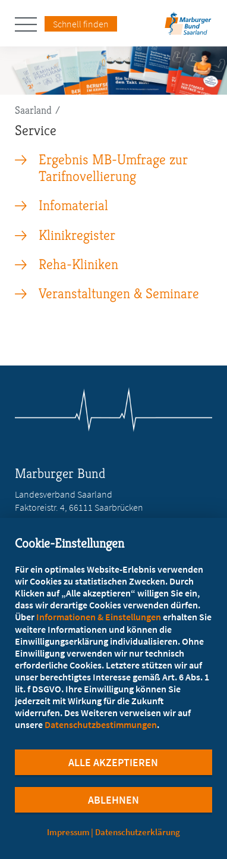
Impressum (68, 832)
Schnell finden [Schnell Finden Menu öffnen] (81, 24)
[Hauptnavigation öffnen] (30, 24)
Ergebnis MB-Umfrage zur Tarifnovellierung (113, 168)
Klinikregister (77, 235)
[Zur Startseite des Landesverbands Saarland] (188, 27)
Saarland (33, 110)
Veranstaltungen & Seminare (119, 293)
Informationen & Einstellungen (98, 617)
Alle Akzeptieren (113, 762)
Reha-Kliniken (78, 264)
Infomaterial (73, 205)
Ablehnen (113, 800)
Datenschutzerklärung (137, 832)
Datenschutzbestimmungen (101, 724)
